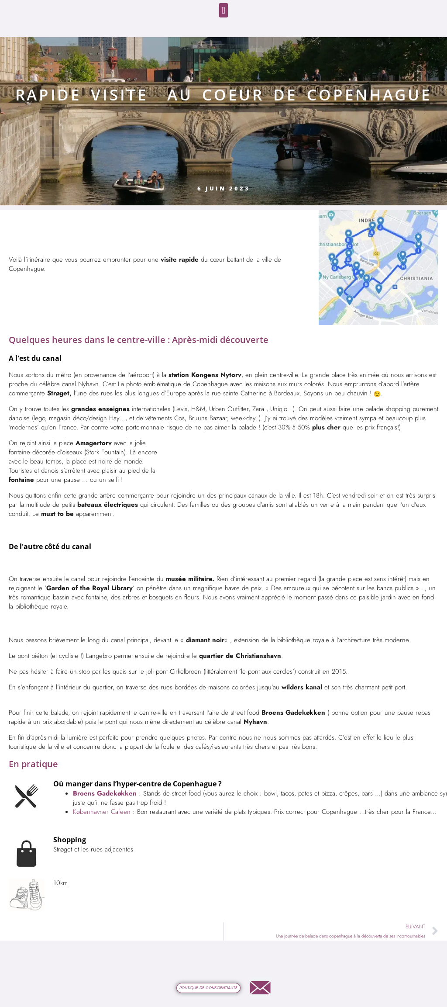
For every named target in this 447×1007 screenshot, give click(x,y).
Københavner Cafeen (103, 812)
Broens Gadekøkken (105, 793)
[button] (223, 10)
